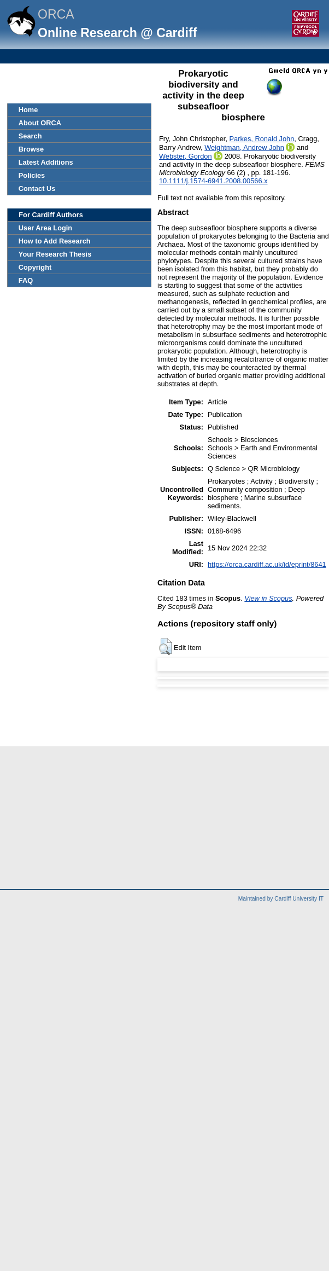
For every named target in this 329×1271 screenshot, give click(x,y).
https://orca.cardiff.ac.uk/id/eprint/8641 (267, 564)
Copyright (35, 267)
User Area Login (45, 228)
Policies (32, 175)
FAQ (26, 280)
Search (30, 136)
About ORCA (40, 123)
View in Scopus (268, 598)
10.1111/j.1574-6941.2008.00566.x (213, 181)
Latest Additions (46, 162)
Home (28, 110)
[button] (165, 647)
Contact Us (37, 188)
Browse (31, 149)
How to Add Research (55, 241)
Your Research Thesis (55, 254)
